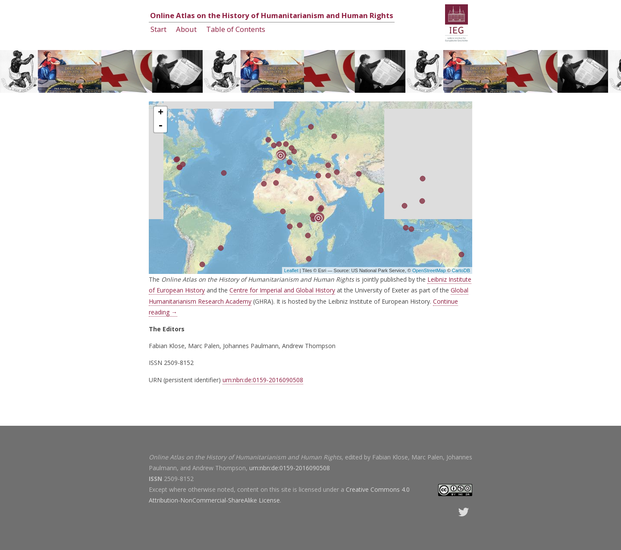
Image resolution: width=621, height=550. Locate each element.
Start (158, 29)
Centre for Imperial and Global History (282, 290)
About (186, 29)
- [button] (160, 125)
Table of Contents (235, 29)
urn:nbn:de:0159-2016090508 (263, 380)
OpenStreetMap (429, 270)
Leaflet (291, 270)
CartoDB (461, 270)
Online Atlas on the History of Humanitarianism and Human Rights (271, 15)
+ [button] (160, 113)
